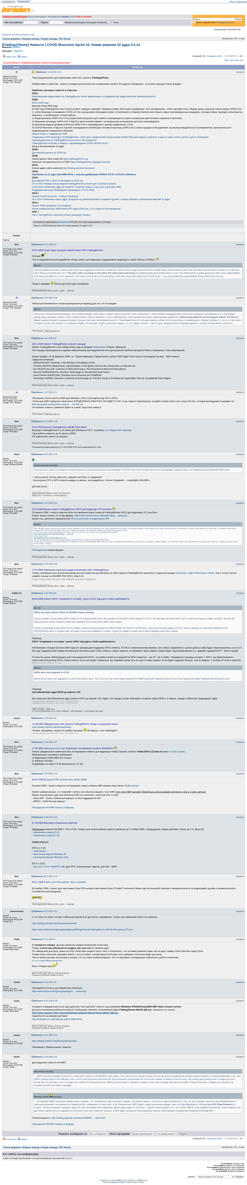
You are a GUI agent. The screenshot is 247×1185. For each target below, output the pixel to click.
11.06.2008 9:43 (44, 593)
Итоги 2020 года (40, 102)
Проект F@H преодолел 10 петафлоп (51, 205)
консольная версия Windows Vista (50, 857)
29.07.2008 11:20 (45, 774)
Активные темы (28, 35)
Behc (61, 447)
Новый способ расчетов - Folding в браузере (55, 196)
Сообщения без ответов (11, 35)
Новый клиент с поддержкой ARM (49, 134)
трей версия (39, 851)
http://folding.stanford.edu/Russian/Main (51, 727)
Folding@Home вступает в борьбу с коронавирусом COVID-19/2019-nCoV (70, 143)
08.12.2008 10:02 (45, 911)
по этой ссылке (177, 751)
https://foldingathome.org (75, 159)
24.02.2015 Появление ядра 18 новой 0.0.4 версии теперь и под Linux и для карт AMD (76, 187)
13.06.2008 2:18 (44, 718)
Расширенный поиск (226, 22)
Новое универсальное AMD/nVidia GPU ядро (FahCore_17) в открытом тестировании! (76, 208)
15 (241, 56)
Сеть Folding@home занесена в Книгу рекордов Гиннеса (61, 215)
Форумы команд (30, 39)
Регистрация (39, 17)
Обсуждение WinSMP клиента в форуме (53, 807)
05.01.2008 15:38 (45, 298)
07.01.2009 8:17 (44, 939)
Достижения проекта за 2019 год (49, 152)
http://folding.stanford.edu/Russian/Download (54, 923)
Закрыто (24, 57)
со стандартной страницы (118, 430)
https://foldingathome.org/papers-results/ (90, 162)
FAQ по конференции (238, 2)
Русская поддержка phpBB (113, 1182)
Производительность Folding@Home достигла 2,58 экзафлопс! (64, 140)
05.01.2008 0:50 (44, 244)
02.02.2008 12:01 (45, 392)
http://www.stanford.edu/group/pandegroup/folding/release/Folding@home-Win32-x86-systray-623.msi (82, 929)
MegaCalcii (18, 51)
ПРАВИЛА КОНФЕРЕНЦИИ (15, 17)
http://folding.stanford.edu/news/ (79, 168)
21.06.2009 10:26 (45, 1057)
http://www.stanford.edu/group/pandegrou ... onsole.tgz (59, 991)
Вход (31, 17)
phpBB (118, 1180)
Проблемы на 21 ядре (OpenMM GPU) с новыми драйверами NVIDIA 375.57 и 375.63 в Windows (84, 174)
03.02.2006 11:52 (49, 72)
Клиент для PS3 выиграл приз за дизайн (65, 882)
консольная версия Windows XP (50, 854)
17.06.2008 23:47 (45, 742)
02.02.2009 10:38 (45, 1001)
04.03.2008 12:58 (45, 454)
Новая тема (11, 57)
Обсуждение (38, 550)
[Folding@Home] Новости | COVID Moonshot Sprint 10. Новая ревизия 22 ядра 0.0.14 (71, 45)
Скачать (135, 785)
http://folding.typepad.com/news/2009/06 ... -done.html (78, 1118)
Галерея (65, 17)
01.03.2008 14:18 (45, 421)
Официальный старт (54, 748)
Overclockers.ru (9, 2)
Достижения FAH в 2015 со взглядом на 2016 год (57, 180)
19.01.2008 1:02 (44, 338)
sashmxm (16, 47)
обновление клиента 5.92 (46, 835)
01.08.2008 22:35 (45, 817)
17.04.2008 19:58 (45, 564)
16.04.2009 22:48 (45, 1035)
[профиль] (240, 72)
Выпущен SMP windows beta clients (65, 779)
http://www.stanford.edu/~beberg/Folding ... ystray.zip (100, 515)
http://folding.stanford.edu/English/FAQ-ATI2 (50, 538)
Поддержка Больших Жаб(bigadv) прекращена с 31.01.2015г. (63, 190)
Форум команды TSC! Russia (55, 39)
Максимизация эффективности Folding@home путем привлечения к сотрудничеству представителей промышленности (93, 96)
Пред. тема (228, 60)
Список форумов (11, 39)
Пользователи (54, 17)
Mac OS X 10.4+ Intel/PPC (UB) (49, 866)
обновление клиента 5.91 (46, 832)
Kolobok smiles (131, 1182)
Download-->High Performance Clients (195, 573)
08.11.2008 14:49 (45, 876)
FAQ (73, 17)
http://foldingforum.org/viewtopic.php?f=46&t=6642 (57, 1019)
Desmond (191, 1104)
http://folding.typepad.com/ (51, 961)
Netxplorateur (99, 347)
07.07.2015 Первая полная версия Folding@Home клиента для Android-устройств (74, 183)
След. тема (238, 60)
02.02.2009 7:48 (44, 982)
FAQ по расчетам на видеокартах (87, 518)
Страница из (214, 56)
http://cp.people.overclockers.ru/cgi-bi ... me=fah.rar (57, 404)
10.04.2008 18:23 (45, 503)
